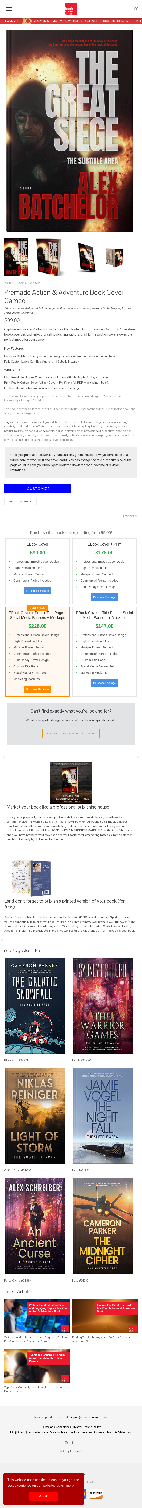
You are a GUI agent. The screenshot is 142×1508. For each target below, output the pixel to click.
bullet (81, 422)
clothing (122, 422)
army (34, 422)
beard (58, 422)
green (57, 426)
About (21, 1432)
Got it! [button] (43, 1496)
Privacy (76, 1427)
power (79, 431)
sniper (127, 431)
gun (65, 426)
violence (73, 435)
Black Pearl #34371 (16, 1060)
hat (71, 426)
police (60, 431)
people (49, 431)
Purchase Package (37, 590)
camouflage (94, 422)
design (30, 426)
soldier (8, 435)
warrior (90, 435)
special (18, 435)
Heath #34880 (81, 1060)
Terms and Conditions (55, 1427)
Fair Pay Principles (80, 1432)
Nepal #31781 (80, 1170)
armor (25, 422)
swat (49, 435)
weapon (101, 435)
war (83, 435)
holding (79, 426)
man (113, 426)
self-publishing (31, 440)
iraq (87, 426)
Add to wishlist (20, 501)
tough (56, 435)
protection (90, 431)
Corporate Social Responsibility (47, 1432)
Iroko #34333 (80, 1280)
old (36, 431)
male (105, 426)
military (18, 431)
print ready (66, 440)
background (46, 422)
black (67, 422)
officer (29, 431)
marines (122, 426)
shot (119, 431)
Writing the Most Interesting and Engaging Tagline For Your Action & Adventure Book (35, 1339)
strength (29, 435)
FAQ (13, 1432)
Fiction (9, 282)
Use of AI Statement (119, 1432)
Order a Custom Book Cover (71, 733)
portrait (69, 431)
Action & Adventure (28, 282)
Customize (37, 488)
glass (49, 426)
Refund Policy (92, 1427)
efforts (40, 426)
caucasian (109, 422)
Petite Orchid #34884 (18, 1280)
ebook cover (51, 440)
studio (40, 435)
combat (9, 426)
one (41, 431)
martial (8, 431)
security (110, 431)
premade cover (117, 435)
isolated (96, 426)
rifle (100, 431)
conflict (20, 426)
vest (64, 435)
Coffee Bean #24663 (17, 1170)
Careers (99, 1432)
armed (16, 422)
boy (74, 422)
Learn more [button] (65, 1485)
